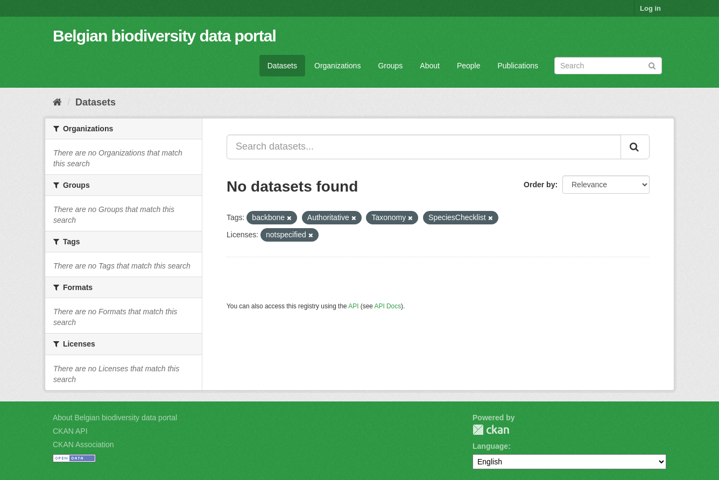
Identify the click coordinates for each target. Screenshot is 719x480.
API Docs (388, 306)
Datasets (282, 65)
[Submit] (652, 64)
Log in (650, 8)
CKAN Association (83, 444)
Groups (390, 65)
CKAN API (70, 431)
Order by (539, 184)
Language (490, 446)
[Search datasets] (608, 65)
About (430, 65)
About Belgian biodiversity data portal (115, 417)
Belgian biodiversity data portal (164, 36)
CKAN (491, 429)
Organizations (337, 65)
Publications (518, 65)
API (353, 306)
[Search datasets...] (424, 147)
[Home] (57, 102)
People (469, 65)
